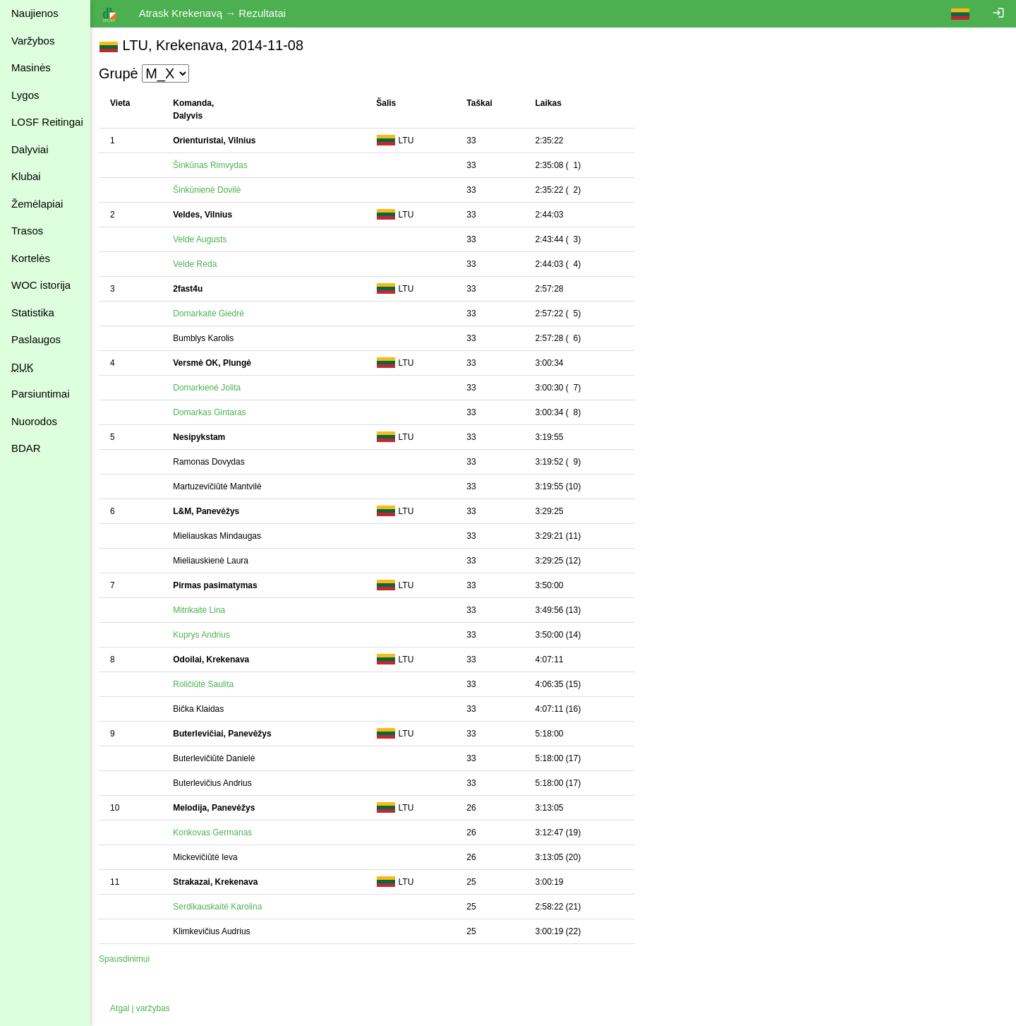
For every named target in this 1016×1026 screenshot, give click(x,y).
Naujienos (35, 13)
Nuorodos (34, 421)
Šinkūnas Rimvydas (213, 165)
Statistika (32, 312)
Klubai (26, 176)
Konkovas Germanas (215, 832)
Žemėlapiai (37, 204)
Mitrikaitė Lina (202, 610)
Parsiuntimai (40, 394)
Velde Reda (197, 264)
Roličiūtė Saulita (206, 684)
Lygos (25, 95)
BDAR (26, 448)
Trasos (27, 231)
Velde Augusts (202, 239)
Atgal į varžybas (143, 1008)
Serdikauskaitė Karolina (220, 907)
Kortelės (30, 258)
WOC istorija (41, 285)
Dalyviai (30, 149)
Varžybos (32, 41)
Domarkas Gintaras (212, 412)
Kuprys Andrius (204, 635)
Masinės (31, 67)
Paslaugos (36, 339)
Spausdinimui (127, 959)
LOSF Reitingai (47, 122)
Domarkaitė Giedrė (211, 313)
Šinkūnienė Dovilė (209, 190)
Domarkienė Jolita (209, 388)
